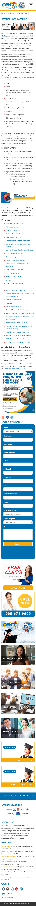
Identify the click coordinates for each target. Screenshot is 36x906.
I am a (5, 428)
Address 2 (7, 477)
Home (3, 14)
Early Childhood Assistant (14, 270)
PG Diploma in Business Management (18, 332)
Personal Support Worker (14, 307)
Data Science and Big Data (15, 253)
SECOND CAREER (9, 707)
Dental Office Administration (15, 260)
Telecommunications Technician (17, 323)
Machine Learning (12, 287)
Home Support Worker (13, 277)
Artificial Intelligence (13, 230)
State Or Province (10, 494)
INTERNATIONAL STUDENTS (13, 659)
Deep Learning (11, 257)
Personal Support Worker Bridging (17, 310)
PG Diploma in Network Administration (18, 335)
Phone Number (9, 453)
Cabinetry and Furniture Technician (18, 241)
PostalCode (7, 502)
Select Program (9, 519)
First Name (7, 436)
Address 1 (7, 469)
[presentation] (14, 550)
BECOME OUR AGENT (11, 731)
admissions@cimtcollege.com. (14, 369)
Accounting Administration (15, 223)
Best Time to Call (10, 510)
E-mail (5, 461)
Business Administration (14, 234)
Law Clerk (9, 280)
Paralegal (9, 303)
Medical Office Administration (16, 290)
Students (11, 14)
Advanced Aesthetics (13, 227)
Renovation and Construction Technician (20, 313)
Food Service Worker (13, 273)
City (5, 486)
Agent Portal (7, 897)
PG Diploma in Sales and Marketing (17, 339)
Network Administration (14, 300)
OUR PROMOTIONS (10, 683)
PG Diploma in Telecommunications (18, 342)
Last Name (7, 444)
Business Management (13, 237)
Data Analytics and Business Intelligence (19, 250)
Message (6, 527)
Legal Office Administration (15, 283)
